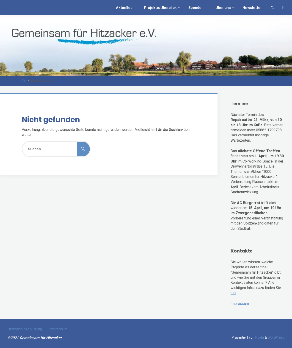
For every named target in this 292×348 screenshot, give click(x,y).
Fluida (259, 338)
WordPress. (276, 338)
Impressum (240, 303)
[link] (272, 7)
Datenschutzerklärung (24, 329)
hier (233, 293)
